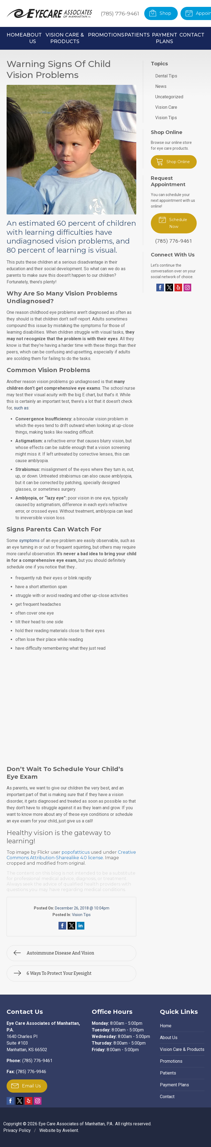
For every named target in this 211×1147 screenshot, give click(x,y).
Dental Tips (166, 76)
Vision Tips (81, 914)
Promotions (106, 35)
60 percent (76, 223)
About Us (32, 38)
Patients (137, 35)
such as (21, 408)
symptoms (29, 540)
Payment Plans (164, 38)
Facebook (160, 287)
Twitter (169, 287)
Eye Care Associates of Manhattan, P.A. (75, 1123)
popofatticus (76, 852)
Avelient (70, 1130)
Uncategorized (169, 96)
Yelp (178, 287)
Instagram (187, 287)
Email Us (26, 1085)
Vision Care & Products (65, 38)
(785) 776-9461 (120, 13)
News (160, 86)
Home (15, 35)
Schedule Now (173, 222)
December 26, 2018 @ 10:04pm (82, 908)
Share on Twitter (71, 926)
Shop (160, 13)
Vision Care (166, 107)
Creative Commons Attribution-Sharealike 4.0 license (71, 855)
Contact (191, 35)
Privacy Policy (17, 1130)
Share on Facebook (62, 926)
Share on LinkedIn (80, 926)
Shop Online (173, 161)
